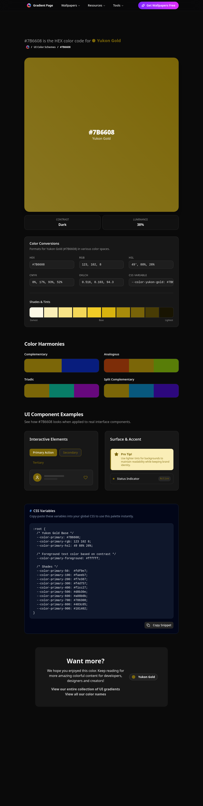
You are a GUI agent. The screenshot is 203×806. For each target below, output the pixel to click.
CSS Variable (138, 275)
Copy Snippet (159, 625)
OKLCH (83, 275)
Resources (96, 5)
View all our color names (85, 694)
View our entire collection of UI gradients (85, 689)
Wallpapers (70, 5)
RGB (82, 257)
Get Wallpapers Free (158, 5)
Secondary (70, 452)
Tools (118, 5)
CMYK (33, 275)
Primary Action (43, 452)
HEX (32, 257)
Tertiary (38, 462)
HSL (131, 257)
